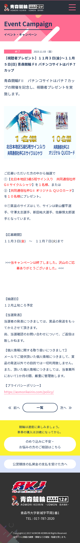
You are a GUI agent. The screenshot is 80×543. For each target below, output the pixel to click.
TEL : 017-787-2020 (40, 518)
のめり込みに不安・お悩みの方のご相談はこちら (40, 444)
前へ (16, 407)
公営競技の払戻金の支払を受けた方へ (40, 464)
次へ (63, 407)
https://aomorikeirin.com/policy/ (29, 391)
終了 (17, 51)
